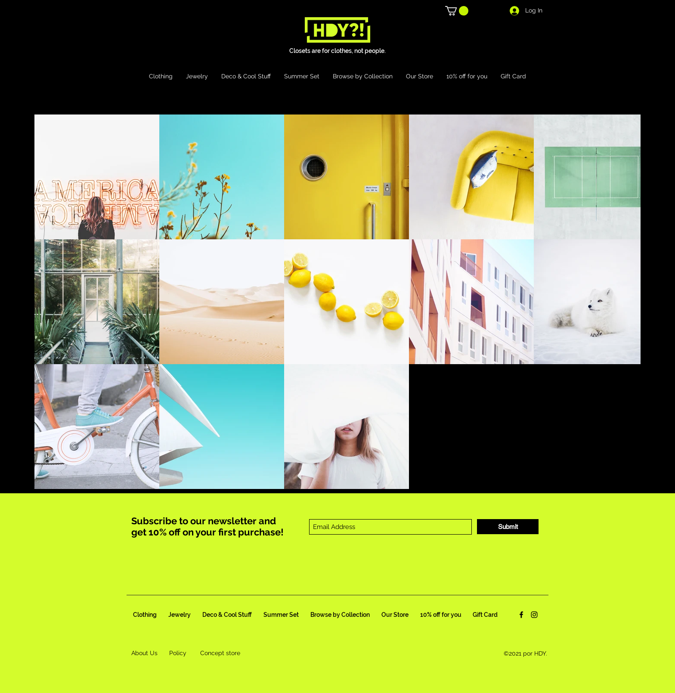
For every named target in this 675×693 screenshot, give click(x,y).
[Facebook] (521, 614)
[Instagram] (534, 614)
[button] (456, 10)
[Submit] (508, 526)
